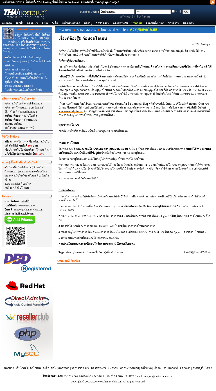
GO (186, 11)
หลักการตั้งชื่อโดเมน (17, 187)
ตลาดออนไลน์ (13, 123)
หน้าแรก (7, 23)
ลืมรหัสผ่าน (143, 16)
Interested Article (113, 30)
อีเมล (45, 23)
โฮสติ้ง (19, 23)
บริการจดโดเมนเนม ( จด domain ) (24, 107)
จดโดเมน (32, 23)
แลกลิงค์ (173, 368)
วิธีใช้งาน (173, 23)
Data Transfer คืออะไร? (18, 183)
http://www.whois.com (70, 111)
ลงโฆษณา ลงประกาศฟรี (19, 127)
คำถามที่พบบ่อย (155, 23)
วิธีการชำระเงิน (80, 368)
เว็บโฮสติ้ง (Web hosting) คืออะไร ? (25, 167)
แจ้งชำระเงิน (120, 23)
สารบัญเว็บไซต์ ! (202, 368)
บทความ (136, 23)
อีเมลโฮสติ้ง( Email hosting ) (21, 111)
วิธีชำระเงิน (102, 23)
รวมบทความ (87, 30)
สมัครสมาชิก (127, 16)
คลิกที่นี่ (25, 201)
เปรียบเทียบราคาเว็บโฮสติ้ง (21, 115)
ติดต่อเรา (188, 23)
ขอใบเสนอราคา (70, 23)
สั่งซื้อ (55, 23)
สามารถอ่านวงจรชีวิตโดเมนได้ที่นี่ (78, 178)
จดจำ (179, 11)
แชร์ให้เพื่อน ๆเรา (201, 44)
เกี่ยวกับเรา (159, 368)
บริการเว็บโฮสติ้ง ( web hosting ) (23, 103)
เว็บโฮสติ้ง (22, 368)
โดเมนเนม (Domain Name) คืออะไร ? (26, 171)
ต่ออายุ (88, 23)
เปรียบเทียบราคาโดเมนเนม (21, 119)
